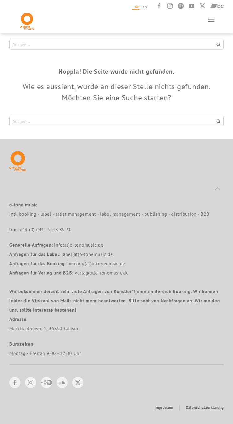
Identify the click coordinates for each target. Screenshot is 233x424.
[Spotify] (181, 6)
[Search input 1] (113, 44)
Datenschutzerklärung (205, 407)
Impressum (164, 407)
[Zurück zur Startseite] (27, 20)
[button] (211, 20)
